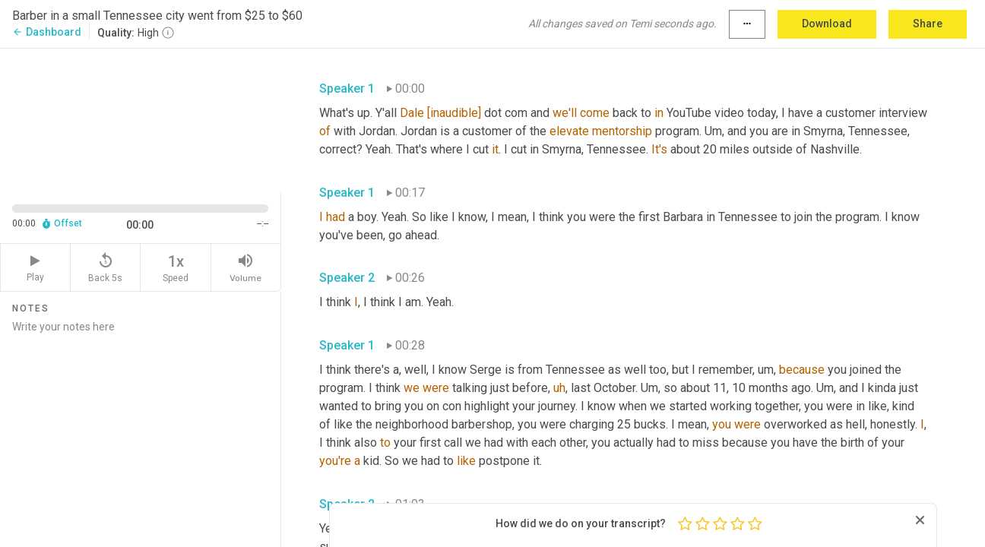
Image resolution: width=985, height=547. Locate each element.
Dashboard (46, 32)
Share (927, 23)
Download (827, 23)
